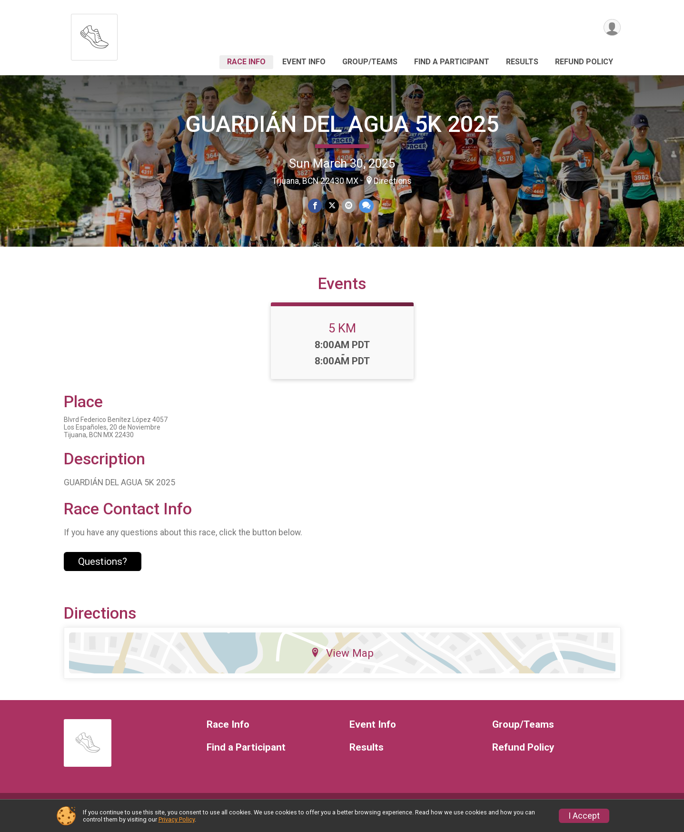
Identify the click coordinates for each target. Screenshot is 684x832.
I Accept (584, 816)
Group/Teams (369, 61)
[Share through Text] (365, 206)
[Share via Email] (349, 206)
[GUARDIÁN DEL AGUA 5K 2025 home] (94, 34)
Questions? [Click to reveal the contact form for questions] (102, 571)
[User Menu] (612, 28)
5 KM (342, 338)
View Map (342, 662)
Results (522, 61)
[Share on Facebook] (315, 206)
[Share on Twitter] (332, 206)
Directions (393, 181)
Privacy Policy (177, 819)
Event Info (304, 61)
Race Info (246, 61)
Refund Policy (584, 61)
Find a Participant (451, 61)
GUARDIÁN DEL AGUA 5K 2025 (342, 124)
